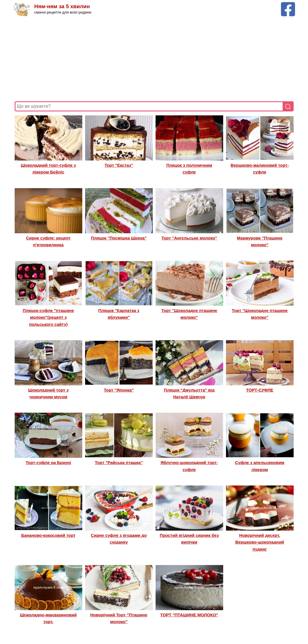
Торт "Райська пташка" (119, 462)
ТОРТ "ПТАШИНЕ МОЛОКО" (189, 614)
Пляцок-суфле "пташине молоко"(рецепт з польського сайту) (48, 317)
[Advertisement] (154, 58)
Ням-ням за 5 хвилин (62, 6)
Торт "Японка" (119, 390)
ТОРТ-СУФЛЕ (259, 390)
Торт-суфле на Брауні (48, 462)
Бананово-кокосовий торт (48, 535)
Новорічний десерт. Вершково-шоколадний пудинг (259, 542)
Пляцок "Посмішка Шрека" (119, 238)
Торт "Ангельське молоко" (189, 238)
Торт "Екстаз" (119, 165)
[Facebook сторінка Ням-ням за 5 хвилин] (288, 4)
